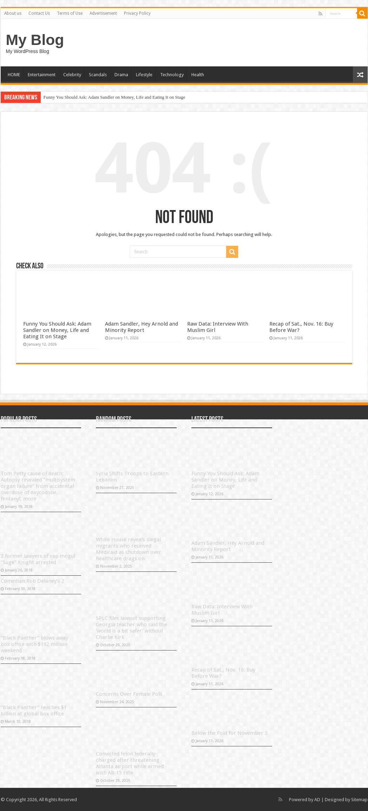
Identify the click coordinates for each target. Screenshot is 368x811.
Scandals (98, 74)
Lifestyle (144, 74)
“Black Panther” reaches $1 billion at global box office (34, 710)
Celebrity (72, 74)
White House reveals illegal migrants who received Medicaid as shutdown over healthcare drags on (128, 549)
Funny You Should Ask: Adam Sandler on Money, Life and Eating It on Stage (114, 97)
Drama (121, 74)
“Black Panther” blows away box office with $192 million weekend (34, 644)
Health (197, 74)
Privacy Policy (137, 13)
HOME (14, 74)
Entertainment (41, 74)
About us (12, 13)
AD (317, 799)
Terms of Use (70, 13)
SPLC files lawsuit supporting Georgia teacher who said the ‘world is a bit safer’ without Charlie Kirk (131, 627)
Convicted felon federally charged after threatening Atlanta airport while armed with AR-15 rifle (130, 763)
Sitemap (359, 799)
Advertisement (103, 13)
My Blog (35, 39)
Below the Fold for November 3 (229, 733)
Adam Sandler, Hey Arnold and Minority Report (141, 327)
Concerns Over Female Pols (129, 694)
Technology (172, 74)
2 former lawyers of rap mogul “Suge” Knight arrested (38, 559)
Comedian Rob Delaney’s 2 (32, 581)
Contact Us (39, 13)
